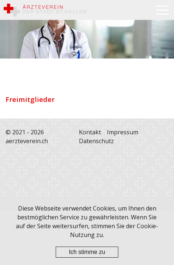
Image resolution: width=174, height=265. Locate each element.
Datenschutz (96, 141)
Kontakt (90, 132)
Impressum (122, 132)
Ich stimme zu (87, 252)
